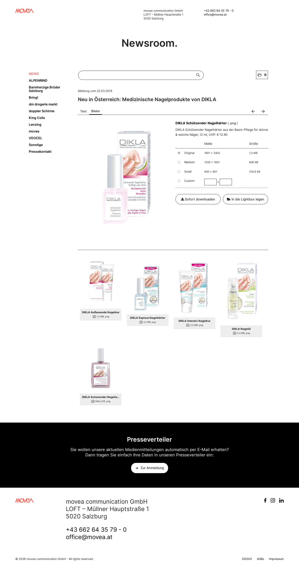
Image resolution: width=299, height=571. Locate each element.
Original (189, 153)
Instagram (273, 500)
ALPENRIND (38, 80)
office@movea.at (215, 14)
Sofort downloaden (198, 199)
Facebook (265, 500)
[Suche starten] (199, 75)
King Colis (37, 118)
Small (187, 171)
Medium (189, 162)
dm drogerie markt (43, 104)
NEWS (34, 74)
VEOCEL (35, 138)
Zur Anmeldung (152, 468)
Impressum (276, 559)
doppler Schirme (41, 111)
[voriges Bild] (253, 111)
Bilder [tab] (95, 111)
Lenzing (35, 124)
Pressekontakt (40, 151)
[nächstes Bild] (263, 111)
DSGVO (247, 559)
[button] (262, 75)
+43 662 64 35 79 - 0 (219, 10)
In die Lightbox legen (245, 199)
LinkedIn (281, 500)
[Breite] (210, 182)
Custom (189, 180)
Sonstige (36, 145)
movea (34, 131)
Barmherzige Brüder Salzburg (44, 89)
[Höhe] (226, 182)
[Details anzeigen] (100, 283)
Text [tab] (83, 111)
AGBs (260, 559)
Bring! (33, 97)
